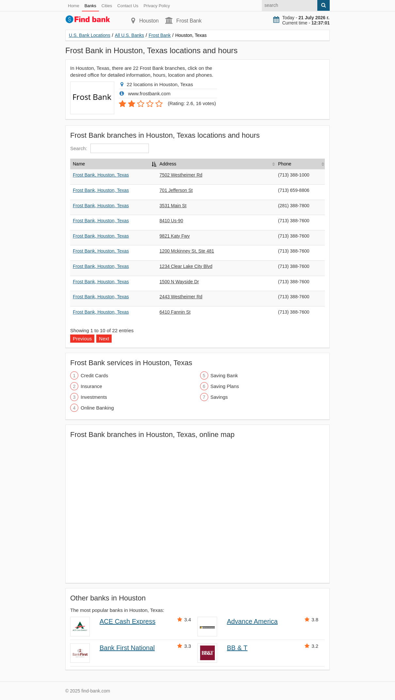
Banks (90, 5)
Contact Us (127, 5)
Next (104, 338)
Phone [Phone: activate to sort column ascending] (284, 163)
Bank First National (127, 647)
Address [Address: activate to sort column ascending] (168, 163)
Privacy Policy (157, 5)
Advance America (252, 621)
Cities (107, 5)
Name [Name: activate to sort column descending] (79, 163)
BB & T (237, 647)
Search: (109, 148)
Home (73, 5)
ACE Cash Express (127, 621)
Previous (82, 338)
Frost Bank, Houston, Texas (101, 175)
